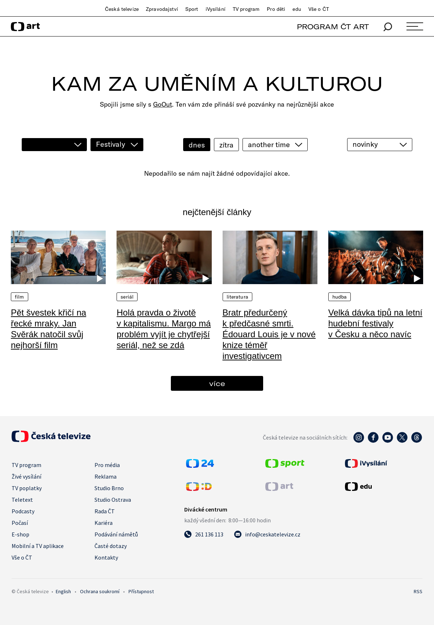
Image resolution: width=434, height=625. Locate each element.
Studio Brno (109, 488)
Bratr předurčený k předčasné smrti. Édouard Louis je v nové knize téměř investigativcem (269, 334)
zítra (226, 144)
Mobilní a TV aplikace (38, 545)
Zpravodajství (162, 9)
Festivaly (110, 144)
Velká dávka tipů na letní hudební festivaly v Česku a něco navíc (375, 323)
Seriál (127, 297)
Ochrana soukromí (99, 591)
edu (296, 9)
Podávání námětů (116, 534)
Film (19, 297)
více (217, 383)
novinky (365, 144)
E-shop (20, 534)
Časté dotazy (110, 545)
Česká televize (122, 9)
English (63, 591)
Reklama (105, 476)
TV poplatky (27, 488)
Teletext (22, 499)
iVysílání (216, 9)
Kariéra (103, 522)
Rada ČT (104, 511)
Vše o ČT (318, 9)
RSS (418, 591)
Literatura (237, 297)
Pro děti (276, 9)
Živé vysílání (26, 476)
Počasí (20, 522)
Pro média (107, 464)
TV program (246, 9)
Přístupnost (141, 591)
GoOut (162, 104)
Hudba (339, 297)
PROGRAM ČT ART (333, 26)
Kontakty (106, 557)
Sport (191, 9)
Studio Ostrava (112, 499)
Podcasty (23, 511)
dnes (197, 144)
